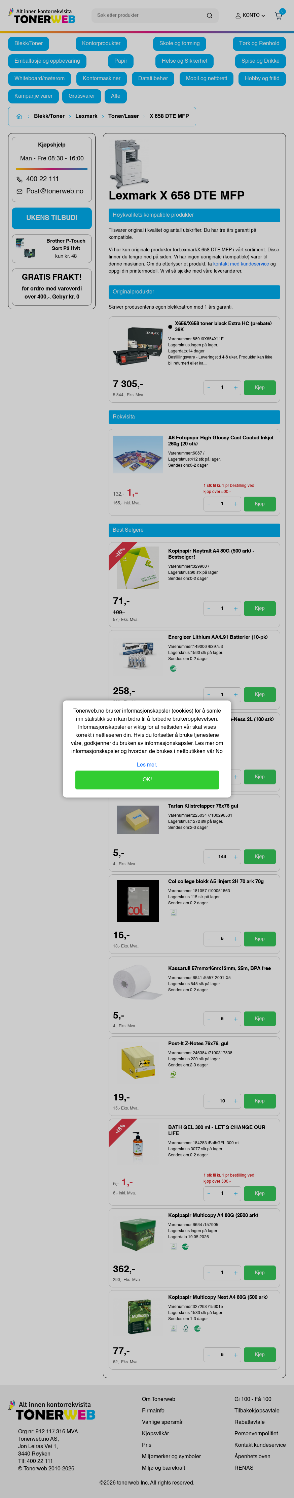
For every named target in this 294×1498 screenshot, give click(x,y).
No (218, 751)
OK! (147, 780)
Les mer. (147, 765)
